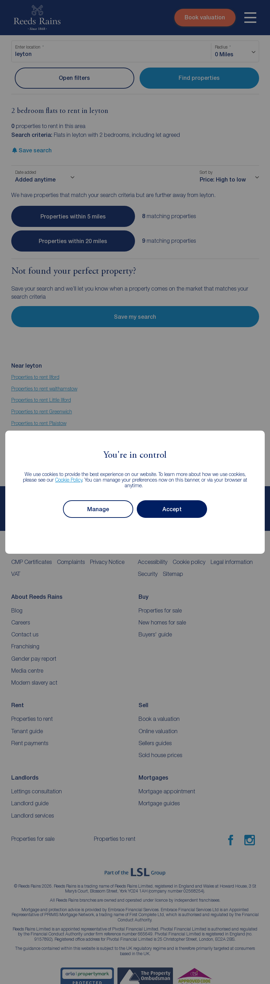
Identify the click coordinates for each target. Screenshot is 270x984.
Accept (172, 509)
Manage (98, 509)
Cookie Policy (68, 480)
